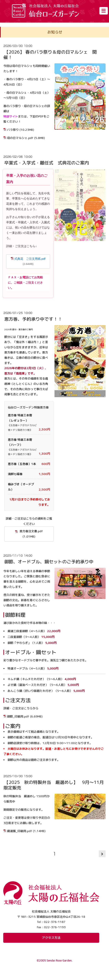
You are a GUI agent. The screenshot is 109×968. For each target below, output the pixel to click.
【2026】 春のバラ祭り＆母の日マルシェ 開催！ (50, 54)
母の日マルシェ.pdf (20, 138)
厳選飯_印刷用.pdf (19, 831)
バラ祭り (13, 130)
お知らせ (54, 32)
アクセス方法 (51, 938)
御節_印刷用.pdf (18, 716)
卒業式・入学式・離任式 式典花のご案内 (46, 163)
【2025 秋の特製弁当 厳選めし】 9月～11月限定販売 (53, 785)
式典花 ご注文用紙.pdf (29, 258)
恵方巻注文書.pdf (29, 533)
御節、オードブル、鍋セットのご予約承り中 (48, 562)
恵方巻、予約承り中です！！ (33, 319)
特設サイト (10, 116)
